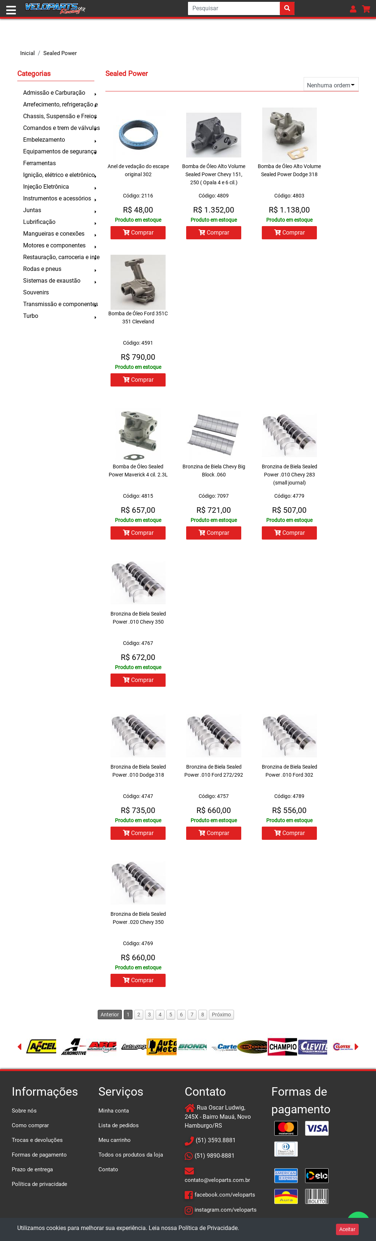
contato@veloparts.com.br (217, 1180)
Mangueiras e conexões (53, 233)
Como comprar (30, 1125)
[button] (353, 9)
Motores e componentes (54, 245)
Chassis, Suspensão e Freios (58, 116)
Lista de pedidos (118, 1125)
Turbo (30, 315)
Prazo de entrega (32, 1169)
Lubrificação (39, 221)
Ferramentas (39, 163)
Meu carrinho (114, 1140)
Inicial (27, 53)
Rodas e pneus (42, 268)
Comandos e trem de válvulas (58, 127)
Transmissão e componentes (58, 304)
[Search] (241, 8)
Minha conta (113, 1110)
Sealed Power (60, 53)
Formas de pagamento (39, 1154)
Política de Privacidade (208, 1227)
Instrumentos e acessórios (57, 198)
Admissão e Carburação (54, 92)
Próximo (221, 1014)
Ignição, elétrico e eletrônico (58, 174)
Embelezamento (44, 139)
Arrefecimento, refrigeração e (58, 104)
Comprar (138, 232)
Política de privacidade (39, 1184)
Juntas (32, 210)
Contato (108, 1169)
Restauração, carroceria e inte (58, 257)
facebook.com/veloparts (225, 1194)
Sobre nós (24, 1110)
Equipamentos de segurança (58, 151)
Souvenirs (36, 292)
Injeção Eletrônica (46, 186)
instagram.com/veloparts (226, 1209)
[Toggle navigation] (11, 10)
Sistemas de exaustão (51, 280)
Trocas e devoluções (37, 1140)
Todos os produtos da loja (130, 1154)
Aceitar (347, 1229)
